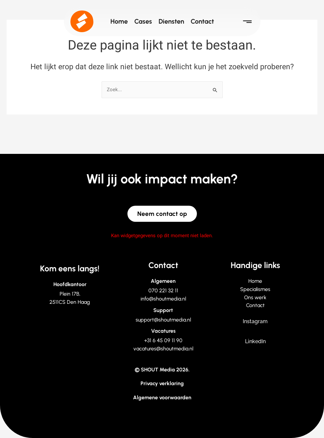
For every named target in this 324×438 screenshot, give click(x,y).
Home (119, 21)
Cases (143, 21)
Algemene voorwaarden (162, 397)
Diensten (171, 21)
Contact (202, 21)
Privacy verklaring (162, 383)
